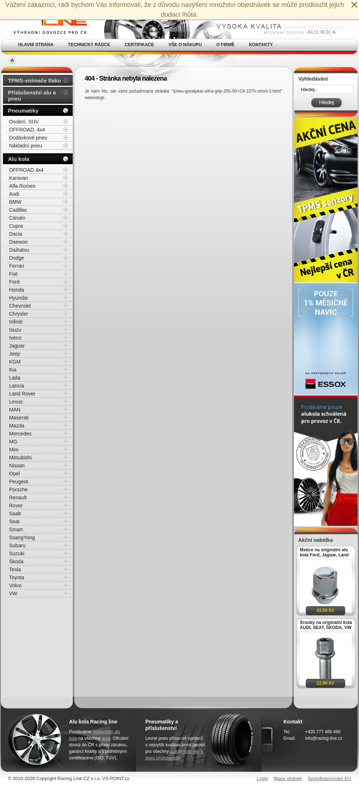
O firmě (225, 44)
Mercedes (20, 434)
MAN (14, 410)
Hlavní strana (35, 44)
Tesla (15, 569)
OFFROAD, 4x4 (27, 130)
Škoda (16, 561)
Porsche (18, 489)
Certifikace (139, 44)
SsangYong (22, 537)
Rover (16, 505)
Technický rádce (89, 44)
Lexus (16, 402)
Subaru (17, 545)
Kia (12, 370)
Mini (14, 450)
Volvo (15, 585)
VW (13, 593)
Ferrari (16, 266)
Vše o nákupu (185, 44)
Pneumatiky (23, 111)
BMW (15, 202)
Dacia (15, 234)
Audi (14, 194)
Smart (16, 529)
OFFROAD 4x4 (26, 170)
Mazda (16, 426)
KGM (15, 362)
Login (262, 778)
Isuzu (15, 330)
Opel (14, 473)
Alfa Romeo (22, 186)
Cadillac (18, 210)
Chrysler (18, 314)
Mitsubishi (20, 458)
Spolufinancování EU (329, 778)
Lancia (16, 386)
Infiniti (16, 322)
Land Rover (22, 394)
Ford (14, 282)
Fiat (13, 274)
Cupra (16, 226)
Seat (14, 521)
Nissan (17, 465)
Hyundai (18, 298)
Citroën (17, 218)
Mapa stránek (288, 778)
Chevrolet (20, 306)
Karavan (18, 178)
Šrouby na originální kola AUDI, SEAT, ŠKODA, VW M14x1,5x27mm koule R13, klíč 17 (326, 625)
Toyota (16, 577)
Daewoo (18, 242)
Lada (14, 378)
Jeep (14, 354)
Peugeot (18, 481)
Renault (18, 497)
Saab (15, 513)
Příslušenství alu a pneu (32, 95)
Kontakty (261, 44)
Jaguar (17, 346)
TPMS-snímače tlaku (34, 80)
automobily (180, 751)
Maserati (19, 418)
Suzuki (16, 553)
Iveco (15, 338)
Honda (16, 290)
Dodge (16, 258)
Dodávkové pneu (28, 138)
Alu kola (18, 159)
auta (106, 738)
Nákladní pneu (25, 146)
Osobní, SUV (24, 122)
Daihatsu (19, 250)
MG (13, 442)
